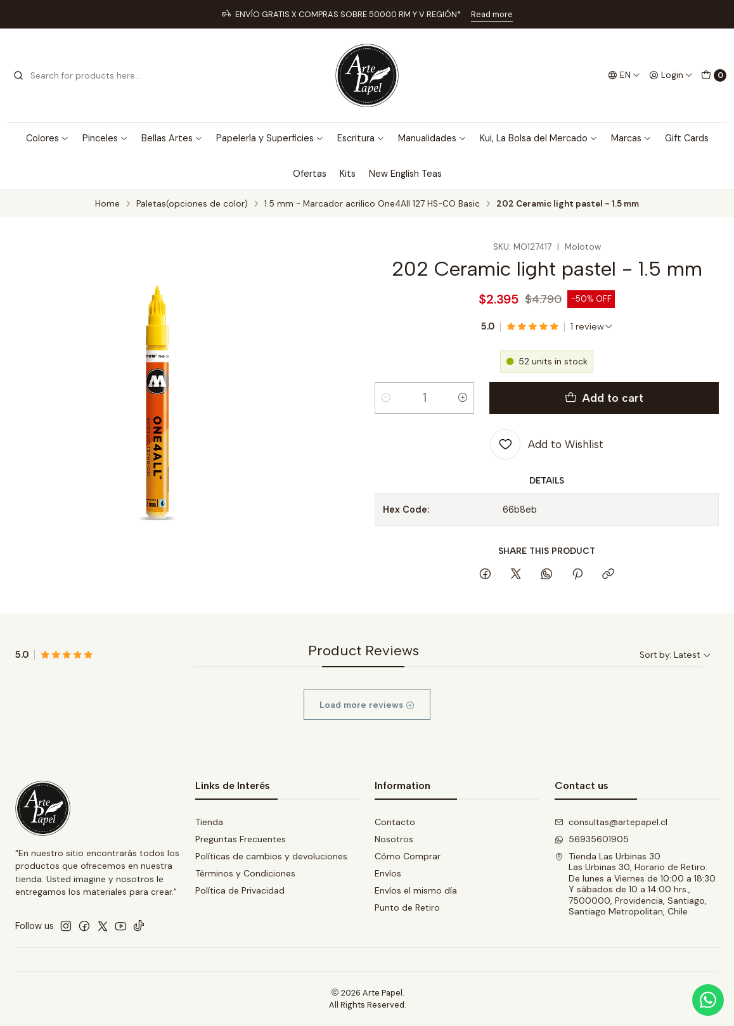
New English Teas (405, 173)
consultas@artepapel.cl (611, 822)
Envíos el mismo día (416, 890)
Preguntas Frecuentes (240, 839)
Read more (492, 14)
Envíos (388, 873)
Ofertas (309, 173)
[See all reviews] (591, 326)
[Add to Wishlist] (546, 444)
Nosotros (394, 839)
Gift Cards (687, 138)
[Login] (670, 75)
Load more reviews (367, 716)
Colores (47, 138)
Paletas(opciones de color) (192, 204)
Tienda (209, 822)
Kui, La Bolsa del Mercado (539, 138)
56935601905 (592, 839)
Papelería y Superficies (270, 138)
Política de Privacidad (240, 890)
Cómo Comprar (408, 856)
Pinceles (105, 138)
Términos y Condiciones (245, 873)
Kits (348, 173)
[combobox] (77, 75)
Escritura (361, 138)
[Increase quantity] (462, 398)
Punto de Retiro (407, 907)
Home (107, 204)
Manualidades (432, 138)
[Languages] (624, 75)
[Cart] (713, 75)
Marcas (631, 138)
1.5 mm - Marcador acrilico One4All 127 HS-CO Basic (372, 204)
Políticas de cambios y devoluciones (271, 856)
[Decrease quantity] (386, 398)
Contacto (395, 822)
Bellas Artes (172, 138)
